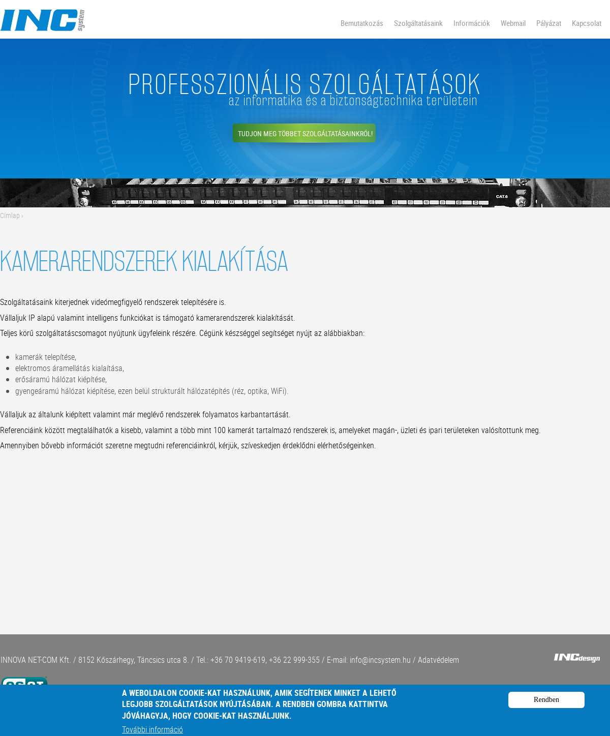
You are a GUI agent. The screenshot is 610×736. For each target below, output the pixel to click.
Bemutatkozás (362, 23)
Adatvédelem (438, 659)
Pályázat (548, 23)
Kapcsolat (586, 23)
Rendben (546, 707)
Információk (471, 23)
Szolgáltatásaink (418, 23)
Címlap (10, 215)
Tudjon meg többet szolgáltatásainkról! (305, 133)
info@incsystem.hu (380, 659)
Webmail (513, 23)
